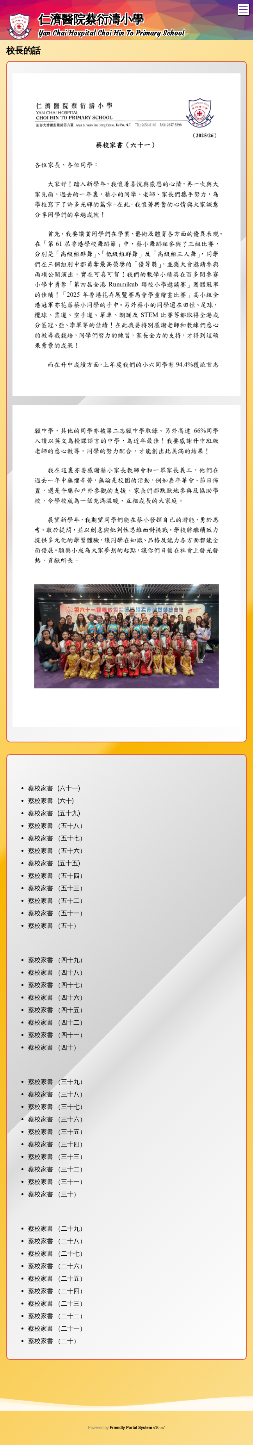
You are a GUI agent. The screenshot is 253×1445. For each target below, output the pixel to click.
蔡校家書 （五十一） (57, 913)
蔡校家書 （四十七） (57, 985)
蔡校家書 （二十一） (57, 1328)
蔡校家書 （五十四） (57, 875)
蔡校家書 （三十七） (57, 1106)
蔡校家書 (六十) (51, 800)
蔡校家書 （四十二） (57, 1022)
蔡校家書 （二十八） (57, 1241)
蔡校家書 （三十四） (57, 1144)
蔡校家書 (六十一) (54, 788)
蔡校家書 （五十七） (57, 838)
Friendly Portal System (131, 1427)
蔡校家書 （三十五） (57, 1131)
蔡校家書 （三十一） (57, 1181)
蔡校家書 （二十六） (57, 1266)
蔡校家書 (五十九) (54, 813)
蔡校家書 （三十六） (57, 1119)
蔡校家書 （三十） (54, 1194)
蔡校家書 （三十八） (57, 1094)
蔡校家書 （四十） (54, 1047)
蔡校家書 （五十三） (57, 888)
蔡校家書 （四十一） (57, 1035)
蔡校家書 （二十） (54, 1341)
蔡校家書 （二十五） (57, 1278)
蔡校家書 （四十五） (57, 1010)
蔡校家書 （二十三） (57, 1303)
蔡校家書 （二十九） (57, 1228)
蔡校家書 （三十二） (57, 1169)
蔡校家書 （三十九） (57, 1082)
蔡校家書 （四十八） (57, 972)
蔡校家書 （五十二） (57, 900)
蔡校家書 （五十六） (57, 850)
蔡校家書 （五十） (54, 925)
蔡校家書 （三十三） (57, 1156)
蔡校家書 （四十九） (57, 960)
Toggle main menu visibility (244, 8)
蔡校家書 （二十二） (57, 1316)
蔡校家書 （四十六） (57, 997)
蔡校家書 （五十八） (57, 825)
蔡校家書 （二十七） (57, 1253)
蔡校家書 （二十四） (57, 1291)
